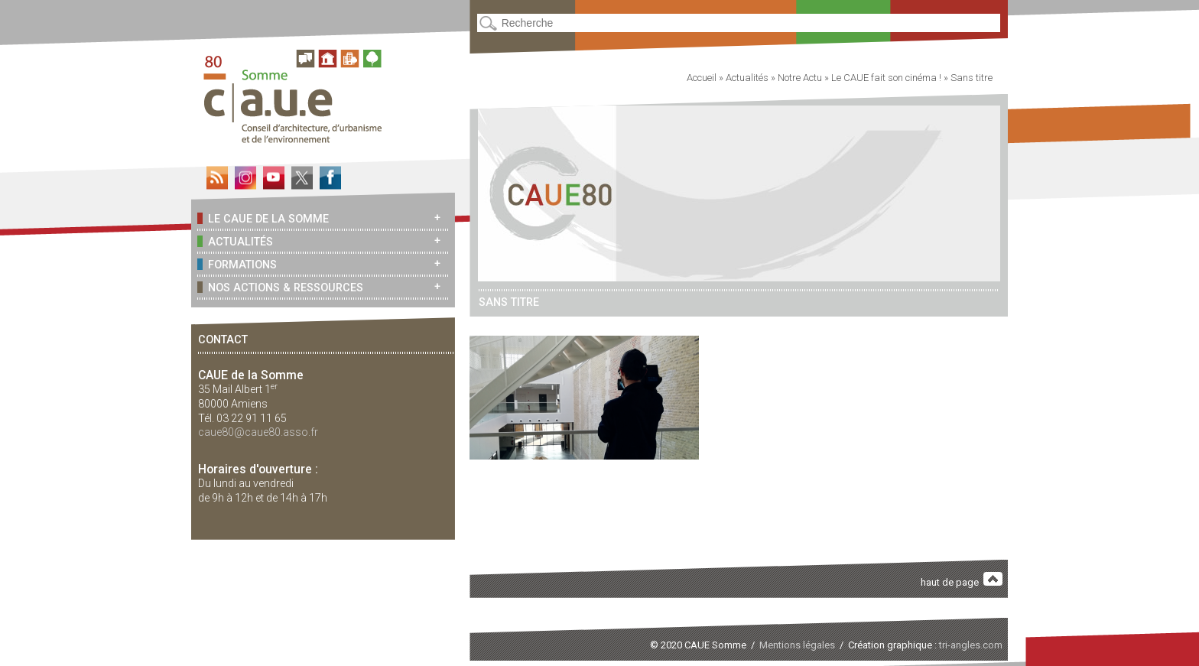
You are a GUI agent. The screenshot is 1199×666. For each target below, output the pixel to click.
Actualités (235, 241)
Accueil (701, 77)
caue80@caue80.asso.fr (258, 432)
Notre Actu (800, 77)
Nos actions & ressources (280, 287)
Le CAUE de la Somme (263, 218)
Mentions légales (797, 645)
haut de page (962, 580)
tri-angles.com (970, 645)
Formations (237, 264)
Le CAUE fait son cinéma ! (886, 77)
